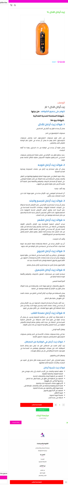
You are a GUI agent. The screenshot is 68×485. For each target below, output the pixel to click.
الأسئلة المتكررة (34, 462)
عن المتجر (34, 470)
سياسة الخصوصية (34, 451)
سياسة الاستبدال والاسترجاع (34, 448)
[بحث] (6, 5)
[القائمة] (65, 5)
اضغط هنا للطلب (28, 404)
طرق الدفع (34, 473)
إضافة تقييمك (7, 422)
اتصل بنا (34, 459)
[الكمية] (51, 405)
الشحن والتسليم (34, 475)
